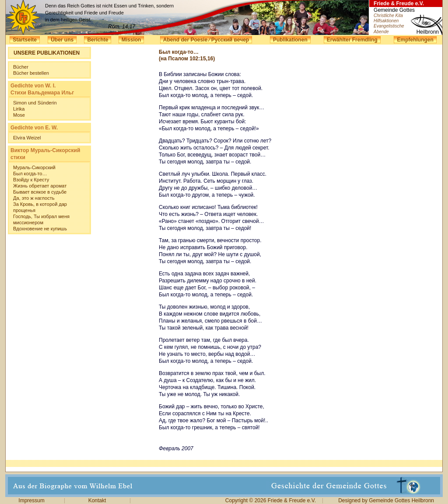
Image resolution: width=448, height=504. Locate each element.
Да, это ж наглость (33, 198)
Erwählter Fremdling (352, 40)
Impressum (31, 500)
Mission (131, 40)
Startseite (25, 40)
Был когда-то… (30, 173)
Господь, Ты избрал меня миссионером (41, 219)
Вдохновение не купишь (40, 228)
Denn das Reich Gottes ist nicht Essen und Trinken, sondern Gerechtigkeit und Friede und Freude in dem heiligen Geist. (109, 12)
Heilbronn (427, 32)
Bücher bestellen (31, 73)
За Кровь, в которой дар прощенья (40, 207)
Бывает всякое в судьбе (39, 192)
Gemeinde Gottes (394, 10)
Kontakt (97, 500)
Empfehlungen (415, 40)
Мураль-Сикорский (34, 167)
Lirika (18, 108)
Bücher (20, 67)
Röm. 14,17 (121, 27)
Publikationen (290, 40)
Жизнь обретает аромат (39, 185)
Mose (19, 115)
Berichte (97, 40)
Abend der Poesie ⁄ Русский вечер (206, 40)
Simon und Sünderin (35, 102)
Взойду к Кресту (31, 179)
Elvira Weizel (27, 137)
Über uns (62, 40)
